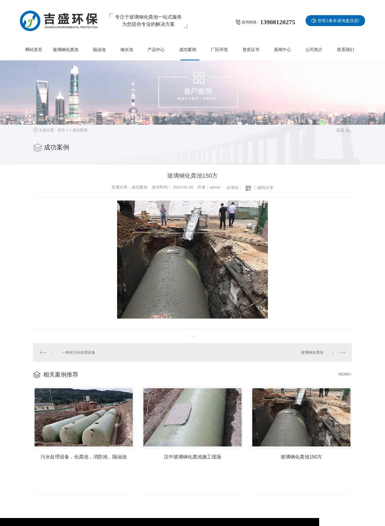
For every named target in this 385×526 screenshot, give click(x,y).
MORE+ (345, 373)
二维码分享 (263, 187)
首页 (61, 130)
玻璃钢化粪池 (312, 352)
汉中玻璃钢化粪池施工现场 (192, 455)
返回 (343, 130)
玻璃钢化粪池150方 (301, 455)
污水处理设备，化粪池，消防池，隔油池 (84, 455)
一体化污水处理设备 (78, 352)
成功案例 (79, 130)
